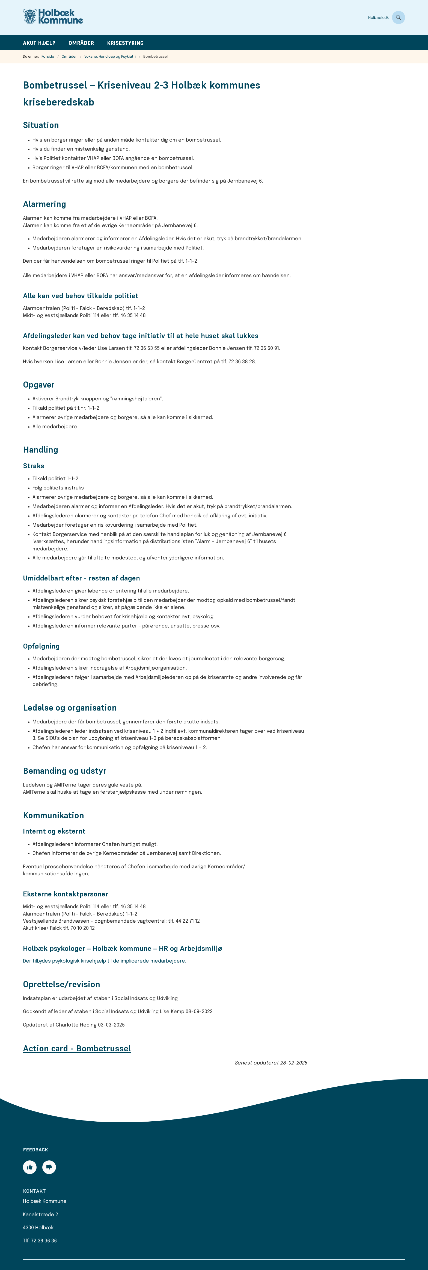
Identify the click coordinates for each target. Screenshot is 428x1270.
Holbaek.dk (378, 18)
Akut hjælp (39, 43)
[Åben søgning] (398, 17)
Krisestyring (125, 43)
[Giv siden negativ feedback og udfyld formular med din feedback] (49, 1167)
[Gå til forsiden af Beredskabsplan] (194, 17)
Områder (81, 43)
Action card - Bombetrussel (77, 1048)
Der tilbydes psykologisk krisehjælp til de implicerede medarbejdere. (104, 961)
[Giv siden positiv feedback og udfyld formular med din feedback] (30, 1167)
